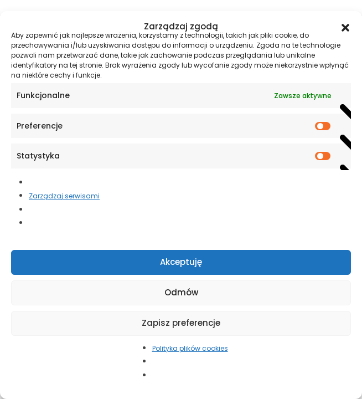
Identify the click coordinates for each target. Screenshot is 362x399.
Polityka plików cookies (190, 348)
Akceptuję (181, 262)
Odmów (181, 292)
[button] (345, 26)
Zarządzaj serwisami (64, 196)
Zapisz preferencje (181, 323)
